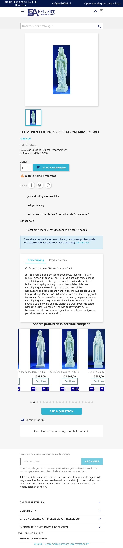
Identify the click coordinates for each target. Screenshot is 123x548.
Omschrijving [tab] (36, 260)
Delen (31, 185)
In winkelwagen (51, 168)
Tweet (40, 185)
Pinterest (48, 185)
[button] (31, 402)
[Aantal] (24, 167)
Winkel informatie (33, 538)
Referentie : (26, 153)
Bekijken (40, 381)
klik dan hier (82, 242)
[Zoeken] (61, 26)
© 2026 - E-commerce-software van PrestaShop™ (61, 543)
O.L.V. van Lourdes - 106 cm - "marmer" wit (69, 371)
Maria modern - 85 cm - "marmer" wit (40, 371)
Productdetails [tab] (58, 260)
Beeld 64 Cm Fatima (98, 371)
